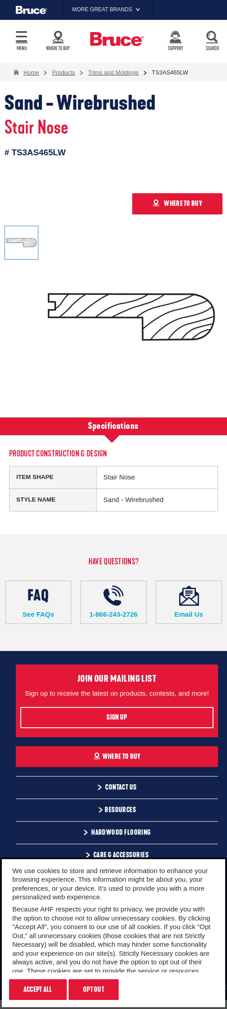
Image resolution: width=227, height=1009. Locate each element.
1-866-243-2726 (113, 602)
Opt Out (93, 989)
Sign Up (117, 717)
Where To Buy (117, 756)
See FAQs (38, 602)
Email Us (189, 602)
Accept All (37, 989)
